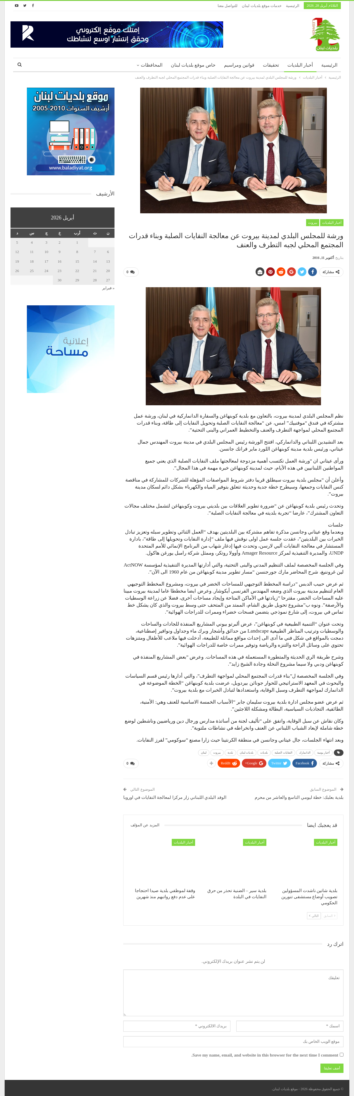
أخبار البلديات (300, 65)
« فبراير (108, 288)
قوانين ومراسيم (239, 65)
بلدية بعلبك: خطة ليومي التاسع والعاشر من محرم (299, 795)
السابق (329, 913)
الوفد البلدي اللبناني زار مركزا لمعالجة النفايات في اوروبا (174, 795)
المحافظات (151, 65)
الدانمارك (304, 751)
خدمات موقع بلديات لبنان (262, 6)
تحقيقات (271, 65)
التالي (314, 913)
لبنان (203, 751)
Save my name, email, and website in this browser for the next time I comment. (264, 1052)
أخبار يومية (323, 751)
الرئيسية (292, 6)
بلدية (230, 751)
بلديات (264, 751)
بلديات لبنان (247, 751)
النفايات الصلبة (283, 751)
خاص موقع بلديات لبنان (193, 65)
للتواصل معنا (227, 6)
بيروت (312, 223)
